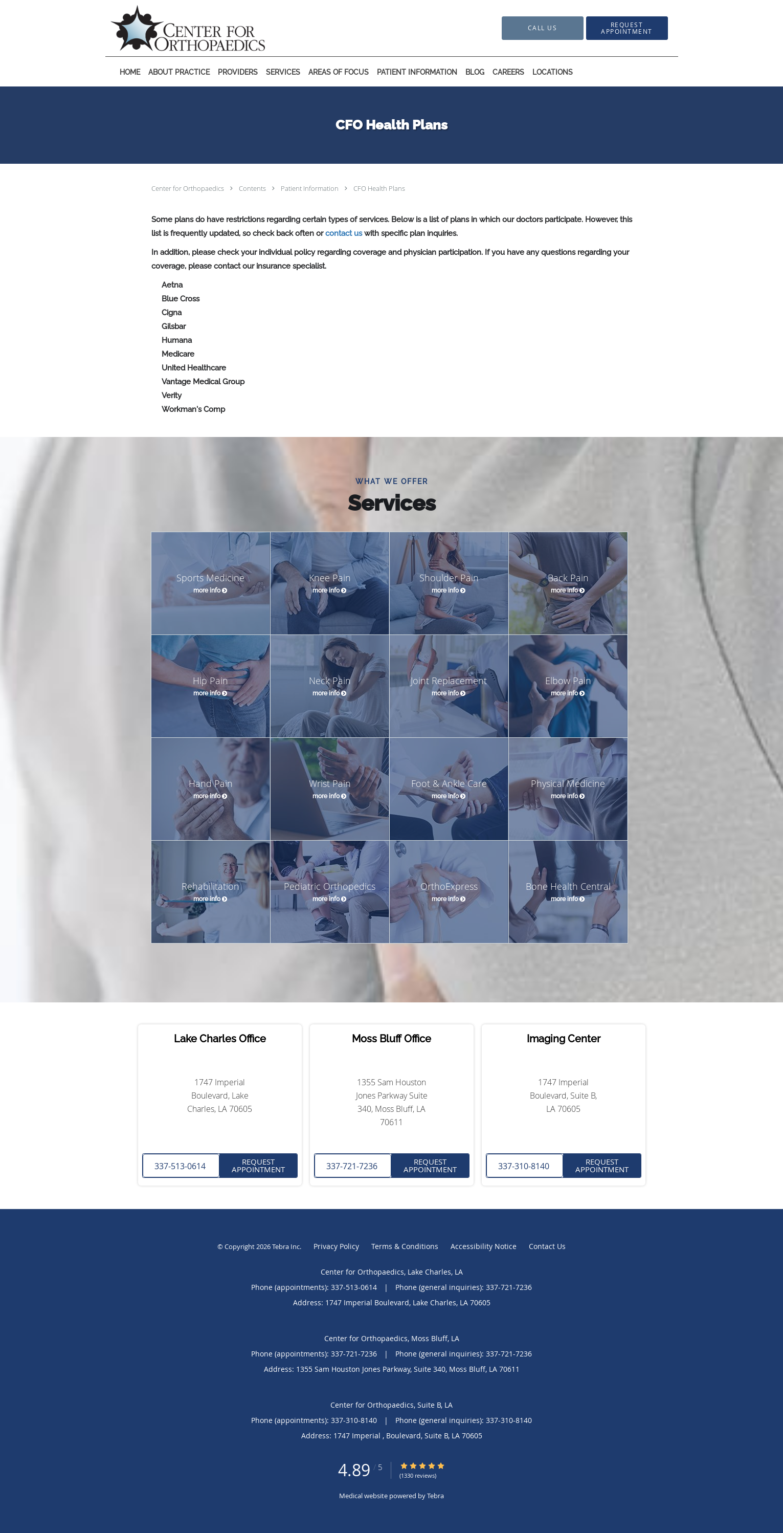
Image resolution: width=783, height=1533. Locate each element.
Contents (253, 188)
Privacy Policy (336, 1246)
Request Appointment (258, 1165)
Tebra (435, 1495)
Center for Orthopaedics (188, 188)
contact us (343, 233)
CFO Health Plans (379, 188)
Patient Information (310, 188)
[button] (627, 28)
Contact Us (547, 1246)
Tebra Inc (286, 1246)
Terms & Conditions (404, 1246)
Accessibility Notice (484, 1246)
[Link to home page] (172, 28)
